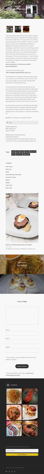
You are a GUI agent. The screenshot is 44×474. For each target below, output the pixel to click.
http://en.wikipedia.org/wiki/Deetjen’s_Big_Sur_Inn (18, 72)
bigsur (13, 151)
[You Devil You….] (22, 284)
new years (33, 151)
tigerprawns (26, 154)
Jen (8, 12)
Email (7, 338)
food (17, 151)
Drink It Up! (8, 169)
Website (8, 347)
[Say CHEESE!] (22, 264)
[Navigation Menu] (37, 2)
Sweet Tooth (9, 185)
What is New (9, 188)
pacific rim (19, 154)
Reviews (27, 12)
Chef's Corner (9, 166)
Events (7, 172)
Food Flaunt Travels (11, 177)
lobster (27, 151)
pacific (13, 154)
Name (8, 330)
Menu (9, 122)
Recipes (8, 180)
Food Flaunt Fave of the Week (13, 174)
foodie (22, 151)
